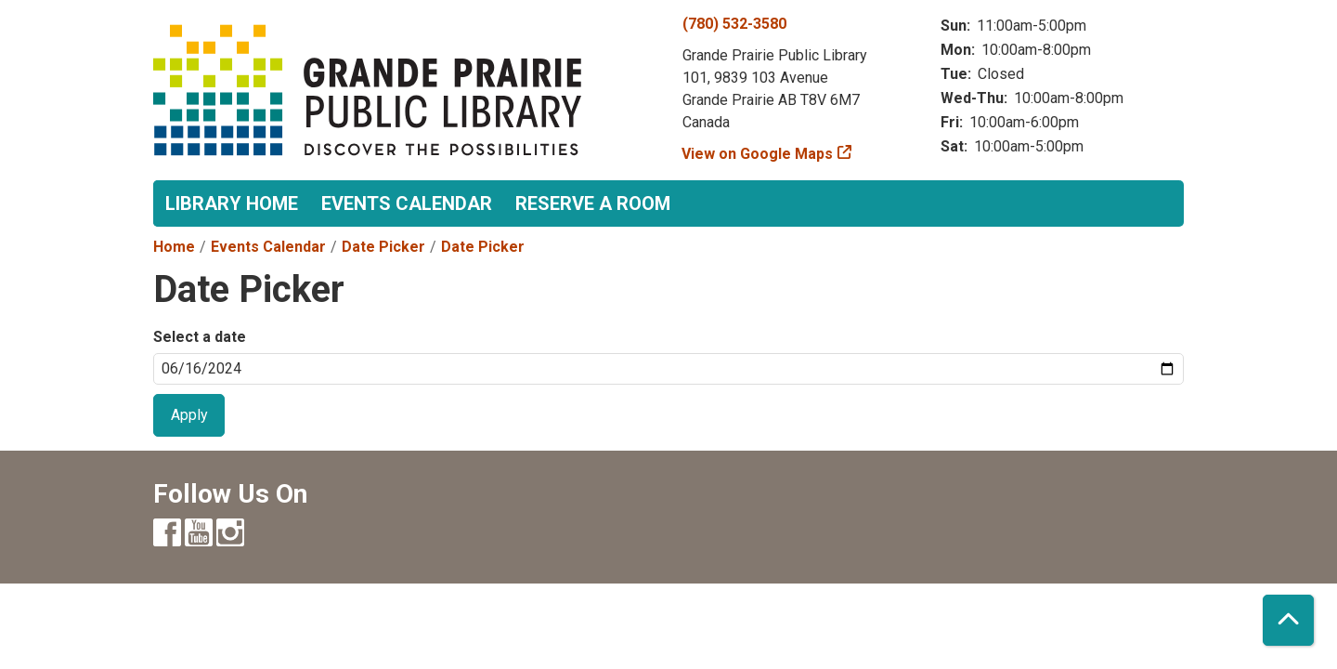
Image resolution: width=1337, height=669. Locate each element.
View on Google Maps (757, 154)
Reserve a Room (592, 203)
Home (174, 247)
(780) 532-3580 (734, 24)
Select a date (199, 337)
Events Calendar (406, 203)
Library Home (231, 203)
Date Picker (383, 247)
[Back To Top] (1288, 620)
